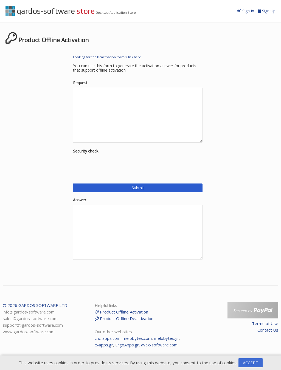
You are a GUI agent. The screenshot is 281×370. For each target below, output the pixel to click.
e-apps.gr (104, 345)
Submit (138, 187)
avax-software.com (159, 345)
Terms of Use (265, 323)
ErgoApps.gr (127, 345)
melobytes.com (137, 338)
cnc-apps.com (107, 338)
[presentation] (114, 166)
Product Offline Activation (121, 312)
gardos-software (50, 11)
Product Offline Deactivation (124, 318)
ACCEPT (250, 362)
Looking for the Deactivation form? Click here (107, 57)
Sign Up (267, 10)
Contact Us (267, 330)
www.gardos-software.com (29, 331)
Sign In (246, 10)
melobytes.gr (166, 338)
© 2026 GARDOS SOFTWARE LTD (35, 305)
